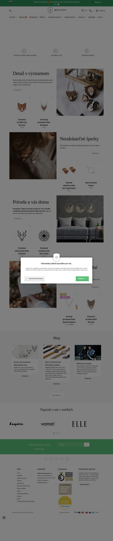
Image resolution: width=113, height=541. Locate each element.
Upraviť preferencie (34, 278)
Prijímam (82, 278)
